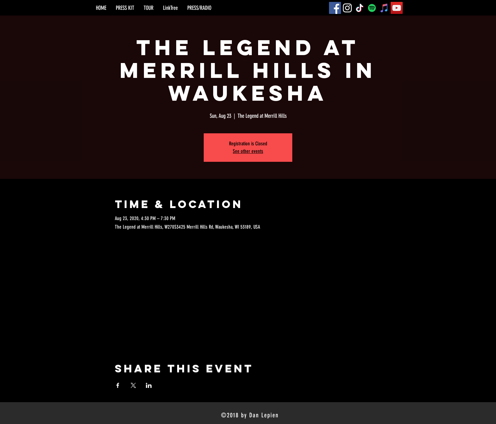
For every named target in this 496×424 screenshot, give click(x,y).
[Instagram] (347, 8)
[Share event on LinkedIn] (149, 385)
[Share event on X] (133, 385)
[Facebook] (335, 8)
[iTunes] (384, 8)
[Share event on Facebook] (118, 385)
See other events (248, 151)
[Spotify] (372, 8)
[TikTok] (360, 8)
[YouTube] (397, 8)
